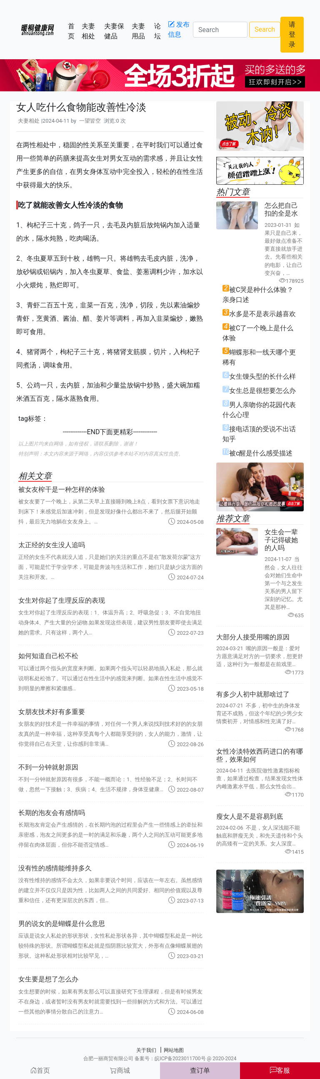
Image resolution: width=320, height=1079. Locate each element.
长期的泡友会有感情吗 (51, 813)
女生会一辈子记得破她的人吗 (281, 540)
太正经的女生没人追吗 (51, 545)
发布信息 (179, 29)
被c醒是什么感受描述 (260, 453)
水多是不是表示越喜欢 (262, 314)
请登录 (292, 34)
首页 (73, 31)
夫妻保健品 (116, 31)
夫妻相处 (91, 31)
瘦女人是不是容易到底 (249, 816)
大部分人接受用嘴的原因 (253, 637)
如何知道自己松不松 (48, 656)
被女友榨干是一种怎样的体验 (61, 489)
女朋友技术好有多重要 (51, 712)
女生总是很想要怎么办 (262, 391)
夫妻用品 (141, 31)
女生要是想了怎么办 (48, 979)
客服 (280, 1070)
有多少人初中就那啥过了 (253, 694)
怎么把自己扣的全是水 (281, 209)
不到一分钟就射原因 (48, 767)
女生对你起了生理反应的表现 (61, 600)
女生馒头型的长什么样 (262, 376)
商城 (120, 1070)
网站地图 (174, 1050)
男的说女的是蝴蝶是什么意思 (61, 924)
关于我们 (146, 1050)
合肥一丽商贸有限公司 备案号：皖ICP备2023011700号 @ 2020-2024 (159, 1058)
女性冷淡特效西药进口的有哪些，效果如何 (259, 755)
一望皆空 (90, 121)
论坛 (159, 31)
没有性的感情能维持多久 (55, 868)
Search (265, 29)
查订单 (200, 1070)
